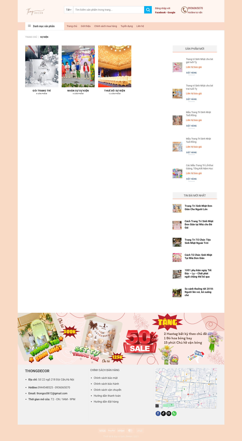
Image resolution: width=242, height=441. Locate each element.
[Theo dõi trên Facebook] (158, 413)
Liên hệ (140, 26)
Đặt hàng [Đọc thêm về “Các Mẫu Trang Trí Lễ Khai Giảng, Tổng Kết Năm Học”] (191, 179)
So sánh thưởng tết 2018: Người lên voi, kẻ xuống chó (199, 292)
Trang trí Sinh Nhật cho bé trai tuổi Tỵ (199, 87)
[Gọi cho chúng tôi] (174, 413)
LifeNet (128, 436)
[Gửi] (148, 10)
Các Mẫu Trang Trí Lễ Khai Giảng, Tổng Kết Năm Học (199, 167)
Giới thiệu (86, 26)
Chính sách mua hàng (105, 26)
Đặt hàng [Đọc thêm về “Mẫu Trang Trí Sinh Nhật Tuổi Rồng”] (191, 126)
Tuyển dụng (127, 26)
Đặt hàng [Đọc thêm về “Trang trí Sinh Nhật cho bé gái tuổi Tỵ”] (191, 73)
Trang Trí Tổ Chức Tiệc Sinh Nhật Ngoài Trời (198, 241)
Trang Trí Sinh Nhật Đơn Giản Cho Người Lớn (198, 207)
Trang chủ (72, 26)
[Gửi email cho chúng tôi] (168, 413)
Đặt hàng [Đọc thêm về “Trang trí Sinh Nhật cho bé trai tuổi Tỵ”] (191, 99)
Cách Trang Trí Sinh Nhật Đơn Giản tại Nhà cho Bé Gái (199, 224)
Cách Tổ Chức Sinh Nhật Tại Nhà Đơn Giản (198, 256)
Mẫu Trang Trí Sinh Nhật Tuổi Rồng (198, 114)
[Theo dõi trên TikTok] (163, 413)
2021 (136, 436)
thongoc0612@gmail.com (52, 393)
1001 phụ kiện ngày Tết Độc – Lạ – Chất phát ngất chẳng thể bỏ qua (198, 273)
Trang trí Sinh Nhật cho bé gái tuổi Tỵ (199, 61)
